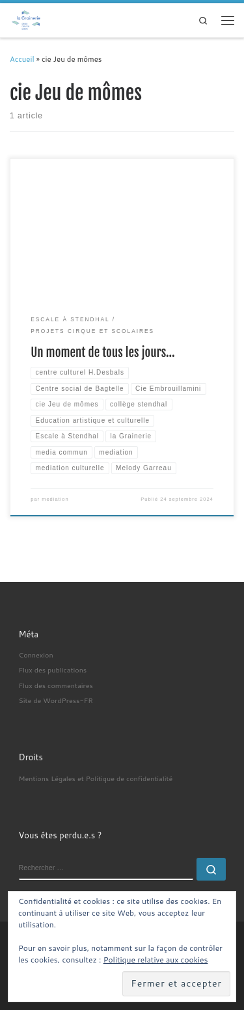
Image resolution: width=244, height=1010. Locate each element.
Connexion (36, 654)
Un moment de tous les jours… (103, 352)
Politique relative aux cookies (155, 959)
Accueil (22, 59)
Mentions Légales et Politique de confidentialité (96, 778)
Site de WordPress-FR (56, 700)
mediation (55, 499)
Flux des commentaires (56, 685)
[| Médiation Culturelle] (26, 19)
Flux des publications (53, 669)
